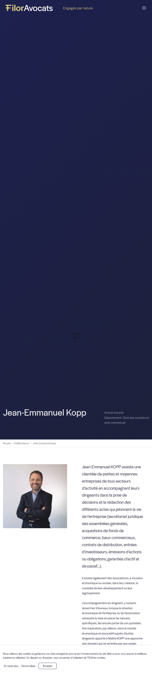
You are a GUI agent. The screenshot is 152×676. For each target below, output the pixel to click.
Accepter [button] (47, 666)
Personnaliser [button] (28, 666)
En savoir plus (11, 666)
